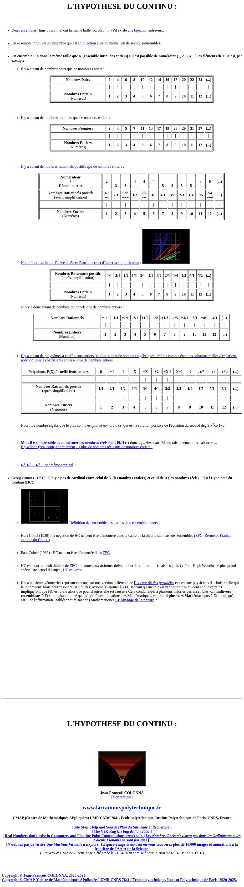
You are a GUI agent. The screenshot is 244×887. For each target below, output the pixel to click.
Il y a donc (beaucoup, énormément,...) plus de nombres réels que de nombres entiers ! (86, 447)
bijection (140, 30)
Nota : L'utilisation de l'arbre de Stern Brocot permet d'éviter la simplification (80, 263)
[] (122, 827)
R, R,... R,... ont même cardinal (47, 465)
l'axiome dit (154, 583)
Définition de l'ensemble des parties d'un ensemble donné (89, 523)
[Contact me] (121, 797)
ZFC (106, 553)
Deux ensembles (23, 30)
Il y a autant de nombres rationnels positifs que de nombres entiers (71, 166)
